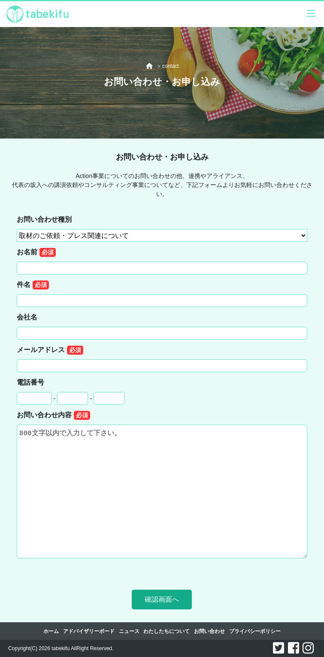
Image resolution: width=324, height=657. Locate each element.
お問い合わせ (209, 631)
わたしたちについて (166, 631)
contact (170, 66)
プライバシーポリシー (255, 631)
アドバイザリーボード (89, 631)
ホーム (51, 631)
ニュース (129, 631)
